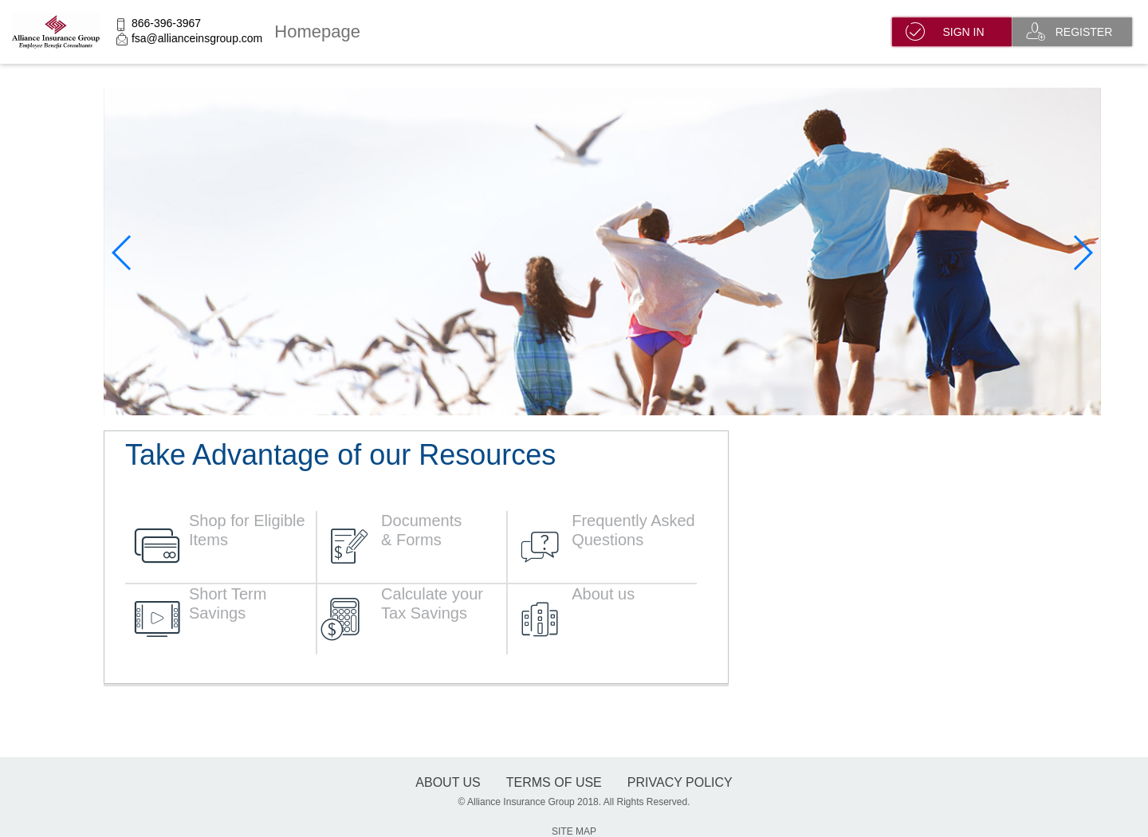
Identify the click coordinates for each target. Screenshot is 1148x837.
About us (603, 594)
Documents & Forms (421, 530)
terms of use (554, 782)
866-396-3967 (166, 23)
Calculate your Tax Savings (432, 603)
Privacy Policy (680, 782)
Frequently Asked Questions (633, 530)
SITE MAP (574, 831)
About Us (448, 782)
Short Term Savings (227, 603)
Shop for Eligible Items (247, 530)
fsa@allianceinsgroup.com (197, 38)
